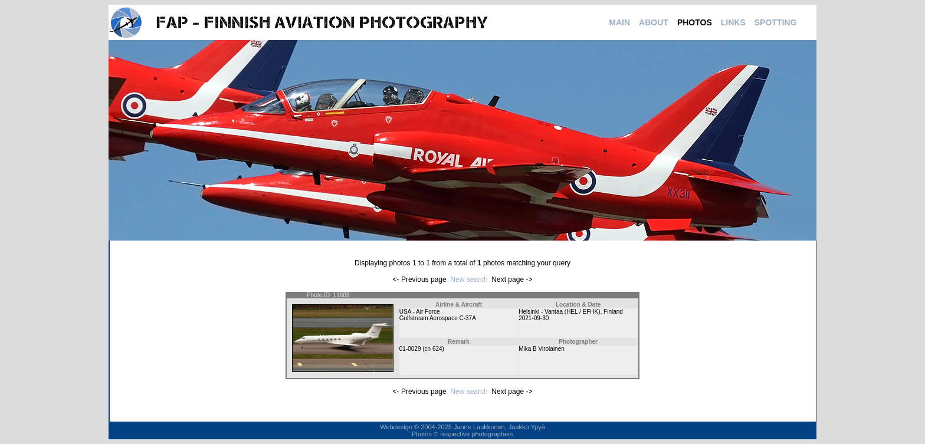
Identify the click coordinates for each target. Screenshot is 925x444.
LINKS (733, 22)
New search (468, 279)
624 (437, 349)
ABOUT (653, 22)
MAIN (619, 22)
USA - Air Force (419, 311)
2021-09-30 (534, 318)
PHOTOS (694, 22)
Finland (613, 311)
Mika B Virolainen (542, 349)
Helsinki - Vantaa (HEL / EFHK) (559, 311)
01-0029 (410, 349)
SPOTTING (776, 22)
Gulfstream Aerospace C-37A (437, 318)
